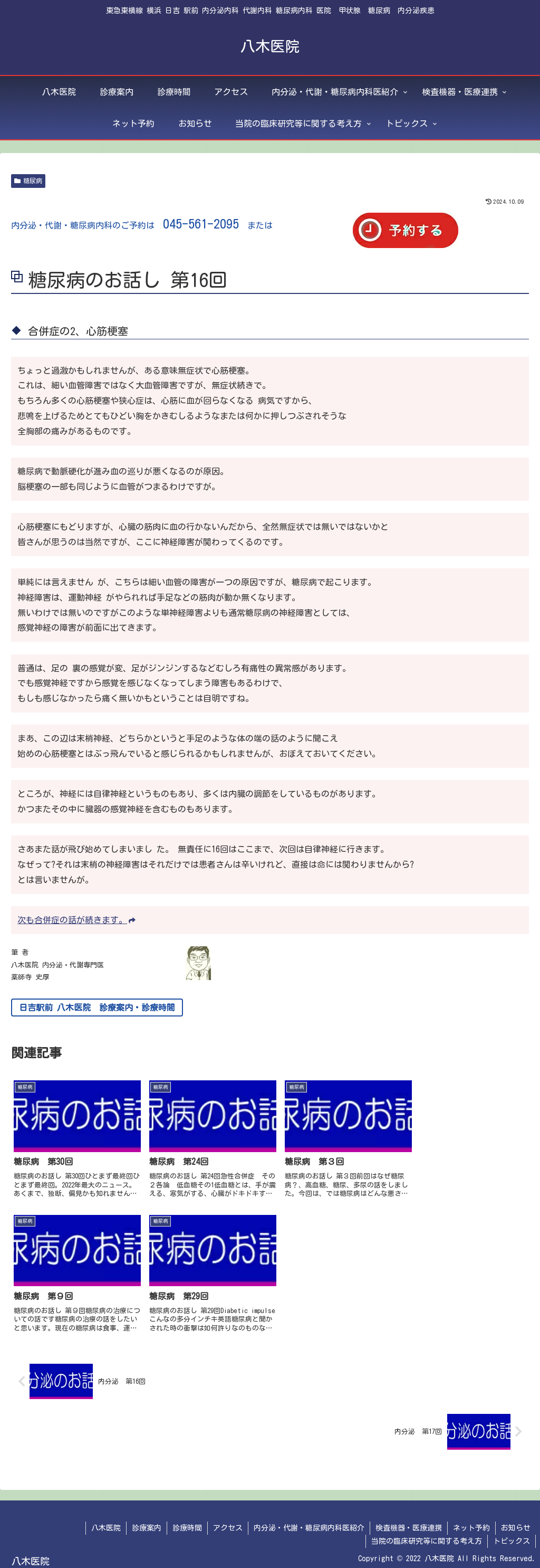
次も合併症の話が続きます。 (76, 920)
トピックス (511, 1534)
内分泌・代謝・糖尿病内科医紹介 (309, 1521)
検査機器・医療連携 (408, 1521)
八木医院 (106, 1521)
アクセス (228, 1521)
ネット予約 (471, 1521)
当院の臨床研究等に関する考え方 (426, 1534)
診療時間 (187, 1521)
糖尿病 (28, 180)
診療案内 (146, 1521)
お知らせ (516, 1521)
